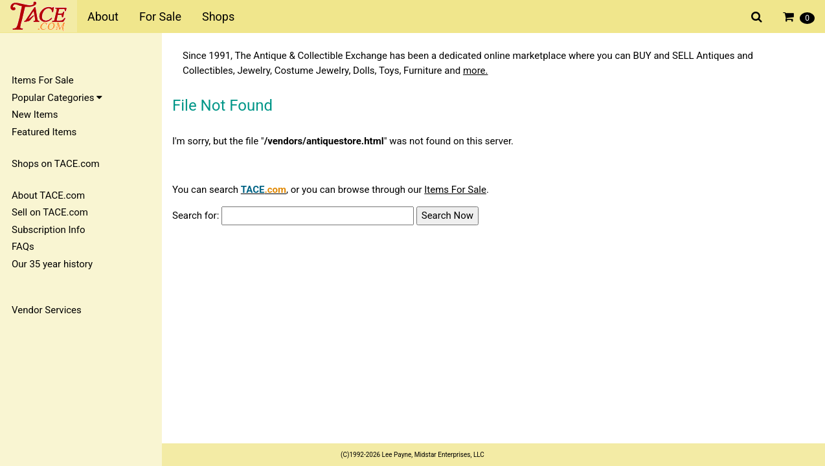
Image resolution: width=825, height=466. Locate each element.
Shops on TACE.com (56, 164)
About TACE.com (48, 195)
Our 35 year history (52, 264)
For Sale (160, 16)
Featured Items (44, 132)
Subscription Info (48, 230)
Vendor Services (47, 310)
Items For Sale (43, 80)
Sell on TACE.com (50, 212)
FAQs (23, 246)
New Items (35, 114)
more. (475, 70)
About (103, 16)
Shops (218, 16)
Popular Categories (57, 98)
